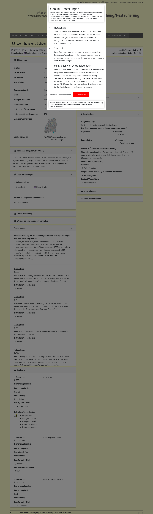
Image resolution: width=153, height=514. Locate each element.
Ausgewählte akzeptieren (60, 94)
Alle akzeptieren (81, 94)
